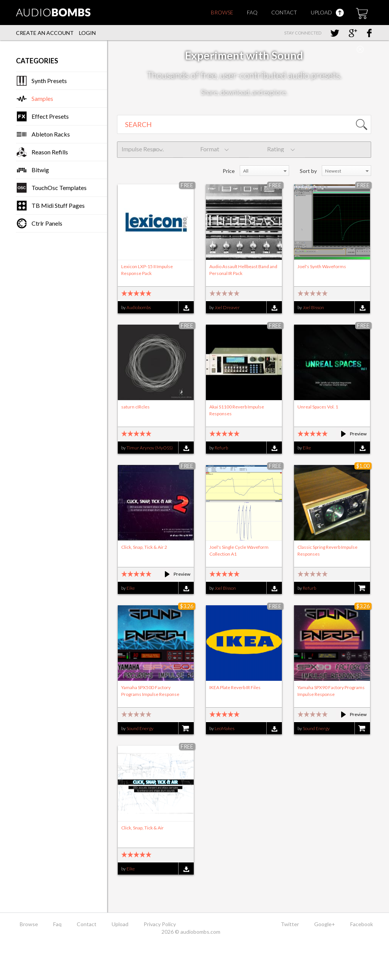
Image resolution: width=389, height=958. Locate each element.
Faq (252, 12)
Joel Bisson (313, 307)
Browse (222, 12)
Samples (42, 98)
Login (87, 33)
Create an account (45, 33)
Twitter (290, 924)
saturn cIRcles (135, 407)
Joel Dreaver (227, 307)
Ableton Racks (51, 134)
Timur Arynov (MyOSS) (150, 448)
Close (360, 49)
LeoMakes (224, 728)
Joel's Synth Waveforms (321, 266)
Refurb (221, 448)
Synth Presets (49, 80)
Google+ (324, 924)
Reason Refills (50, 151)
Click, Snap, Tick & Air (142, 828)
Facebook (361, 924)
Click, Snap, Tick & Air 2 (144, 547)
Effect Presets (50, 116)
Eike (307, 448)
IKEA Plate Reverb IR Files (235, 687)
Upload (327, 12)
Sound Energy (140, 728)
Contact (284, 12)
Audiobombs (139, 307)
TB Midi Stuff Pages (58, 205)
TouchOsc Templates (59, 187)
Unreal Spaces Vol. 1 (317, 407)
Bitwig (40, 169)
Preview (350, 434)
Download (186, 307)
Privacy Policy (160, 924)
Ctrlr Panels (47, 223)
